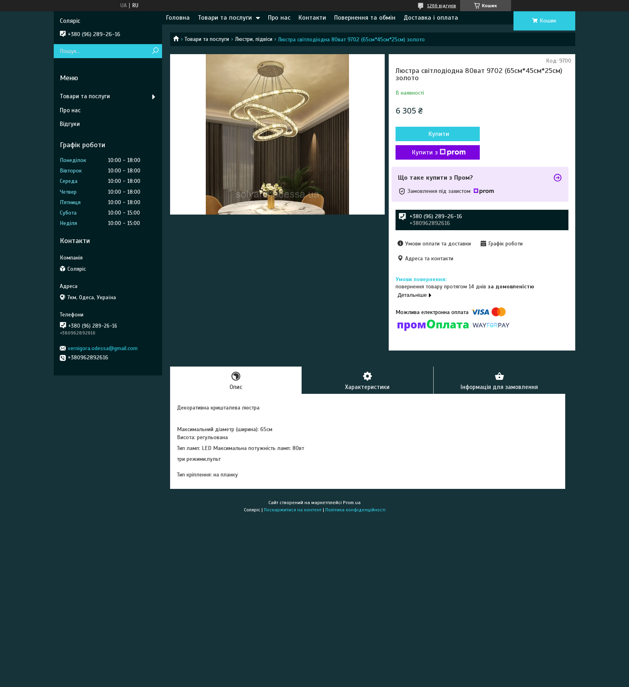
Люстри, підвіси (253, 39)
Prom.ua (352, 502)
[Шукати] (155, 51)
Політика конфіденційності (355, 510)
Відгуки (70, 124)
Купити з (439, 152)
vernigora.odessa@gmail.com (103, 348)
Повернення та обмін (365, 18)
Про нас (279, 18)
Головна (178, 18)
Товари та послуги (225, 18)
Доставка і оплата (431, 18)
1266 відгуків (441, 5)
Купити (438, 134)
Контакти (312, 18)
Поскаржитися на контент (293, 510)
